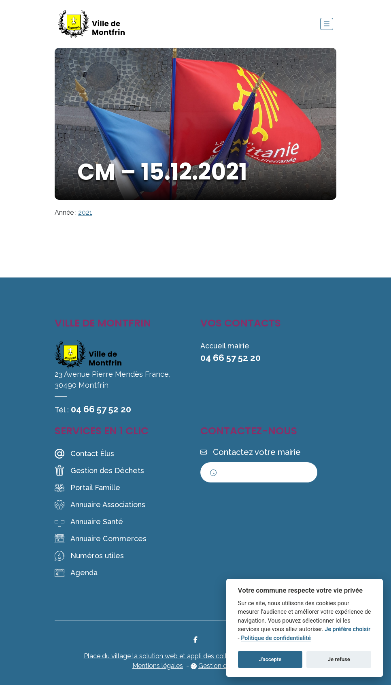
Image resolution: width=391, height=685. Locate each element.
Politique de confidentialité (276, 638)
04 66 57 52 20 (101, 409)
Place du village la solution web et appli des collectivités (168, 656)
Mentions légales (157, 666)
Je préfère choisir (347, 629)
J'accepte (270, 659)
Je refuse (339, 659)
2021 (85, 212)
